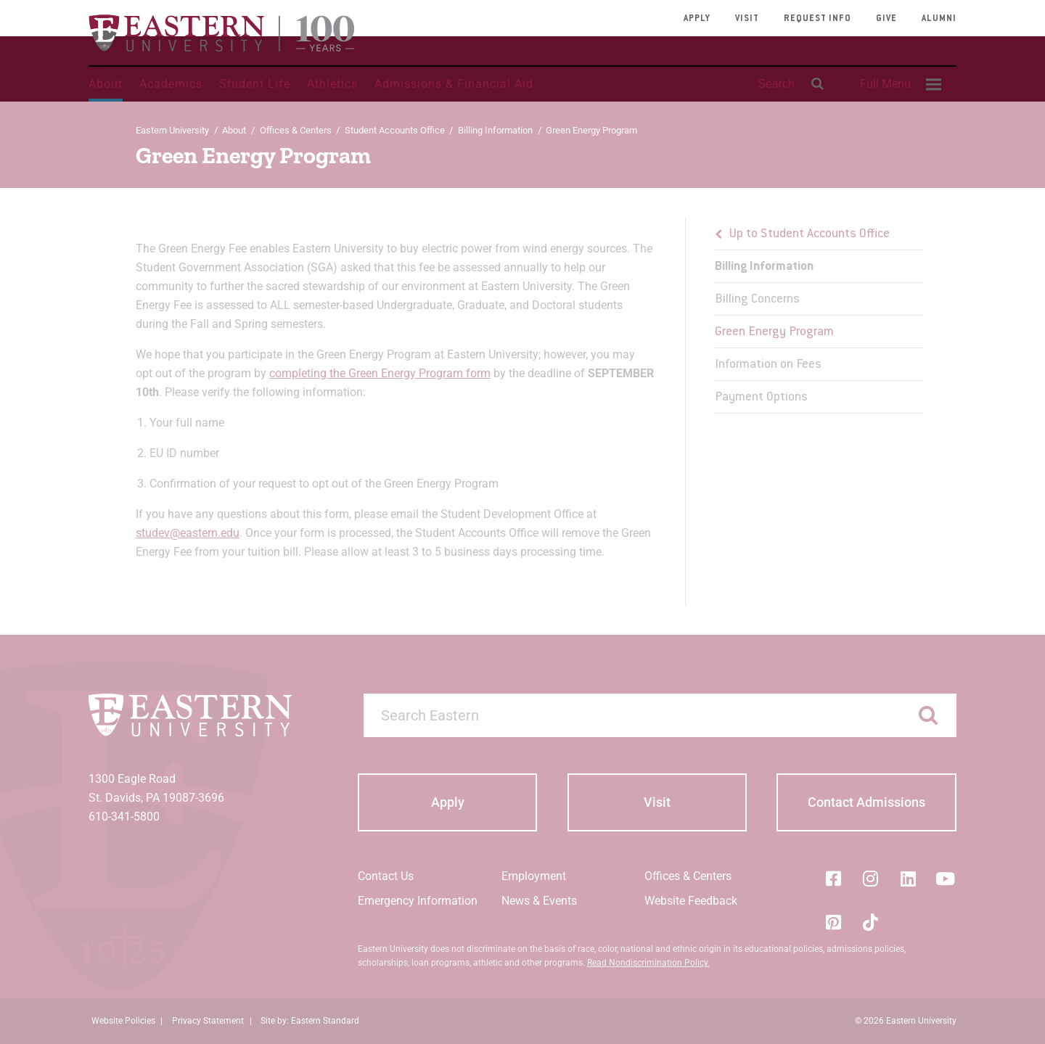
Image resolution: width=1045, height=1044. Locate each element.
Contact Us (386, 876)
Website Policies (123, 1021)
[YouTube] (945, 878)
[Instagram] (871, 878)
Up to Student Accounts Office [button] (809, 234)
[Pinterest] (833, 922)
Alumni (939, 19)
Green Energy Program (774, 332)
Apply (697, 19)
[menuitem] (898, 84)
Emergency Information (418, 901)
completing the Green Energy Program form (380, 373)
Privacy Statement (208, 1021)
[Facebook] (833, 878)
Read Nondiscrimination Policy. (648, 963)
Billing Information (495, 130)
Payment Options (761, 397)
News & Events (539, 901)
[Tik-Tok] (871, 922)
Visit (747, 19)
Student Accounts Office (395, 130)
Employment (533, 876)
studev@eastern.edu (187, 533)
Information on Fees (768, 364)
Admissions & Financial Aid (453, 84)
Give (886, 19)
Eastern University (172, 130)
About (106, 84)
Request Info (817, 19)
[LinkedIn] (908, 878)
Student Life (254, 84)
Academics (170, 84)
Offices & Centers (296, 130)
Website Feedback (690, 901)
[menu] (819, 316)
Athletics (332, 84)
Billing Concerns (757, 299)
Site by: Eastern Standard (310, 1021)
